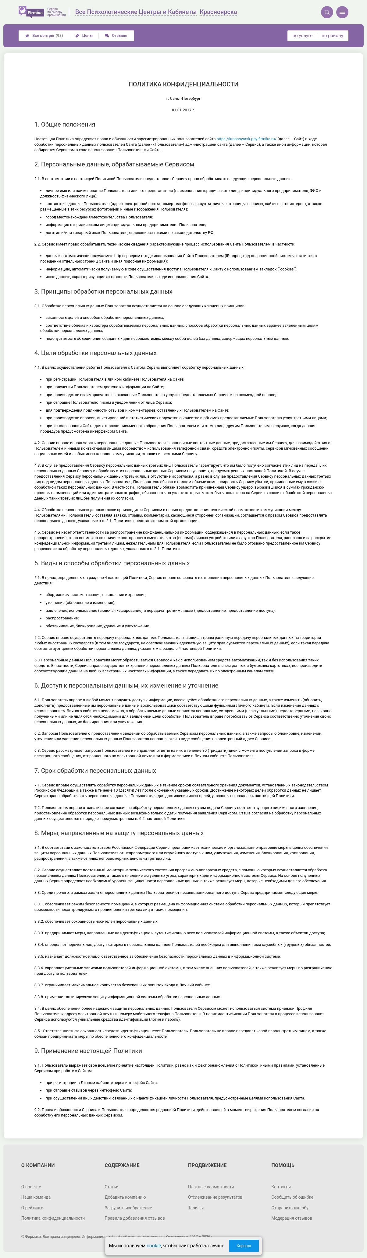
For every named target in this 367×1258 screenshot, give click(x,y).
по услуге (303, 35)
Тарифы (196, 1207)
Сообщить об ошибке (293, 1197)
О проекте (31, 1186)
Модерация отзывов (292, 1218)
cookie (154, 1246)
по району (332, 35)
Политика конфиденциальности (53, 1218)
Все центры (44, 35)
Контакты (281, 1186)
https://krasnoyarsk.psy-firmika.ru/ (246, 139)
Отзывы (116, 35)
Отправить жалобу (290, 1207)
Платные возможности (211, 1186)
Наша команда (36, 1197)
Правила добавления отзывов (135, 1218)
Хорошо (244, 1245)
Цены (84, 35)
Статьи (112, 1186)
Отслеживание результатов (215, 1197)
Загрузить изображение (128, 1207)
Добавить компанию (125, 1197)
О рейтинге (32, 1207)
